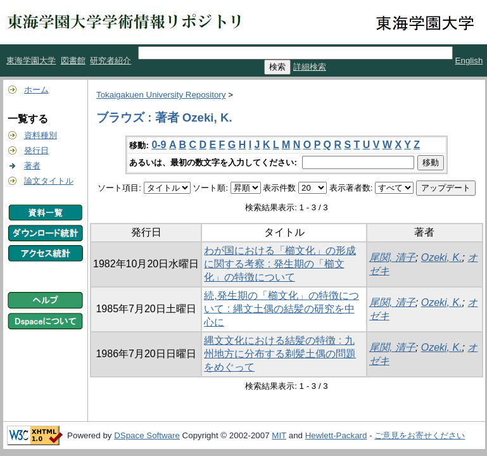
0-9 (158, 144)
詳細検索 (309, 67)
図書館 (73, 60)
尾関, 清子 (392, 257)
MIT (279, 435)
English (469, 60)
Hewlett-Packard (336, 435)
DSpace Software (147, 435)
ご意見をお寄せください (419, 435)
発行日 (36, 150)
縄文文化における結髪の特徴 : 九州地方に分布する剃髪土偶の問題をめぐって (280, 353)
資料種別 (40, 135)
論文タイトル (48, 181)
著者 (32, 165)
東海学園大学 (31, 60)
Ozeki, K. (441, 257)
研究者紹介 (110, 60)
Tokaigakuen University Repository (160, 94)
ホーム (36, 89)
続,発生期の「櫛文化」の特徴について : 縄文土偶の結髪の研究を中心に (281, 308)
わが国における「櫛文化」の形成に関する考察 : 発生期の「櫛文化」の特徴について (280, 263)
